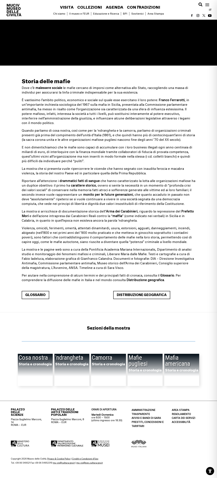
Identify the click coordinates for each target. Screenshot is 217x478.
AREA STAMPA (180, 410)
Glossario (35, 295)
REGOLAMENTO (181, 414)
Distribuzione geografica (142, 295)
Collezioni (89, 7)
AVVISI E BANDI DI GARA (146, 418)
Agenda (114, 7)
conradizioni (143, 7)
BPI (125, 13)
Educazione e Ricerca (106, 13)
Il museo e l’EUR (79, 13)
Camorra (102, 357)
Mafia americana (177, 360)
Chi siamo (59, 13)
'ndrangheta (69, 357)
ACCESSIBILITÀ (181, 422)
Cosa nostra (33, 357)
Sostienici (137, 13)
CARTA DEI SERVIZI (183, 418)
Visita (67, 7)
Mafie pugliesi (138, 360)
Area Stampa (155, 13)
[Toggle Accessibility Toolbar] (210, 471)
